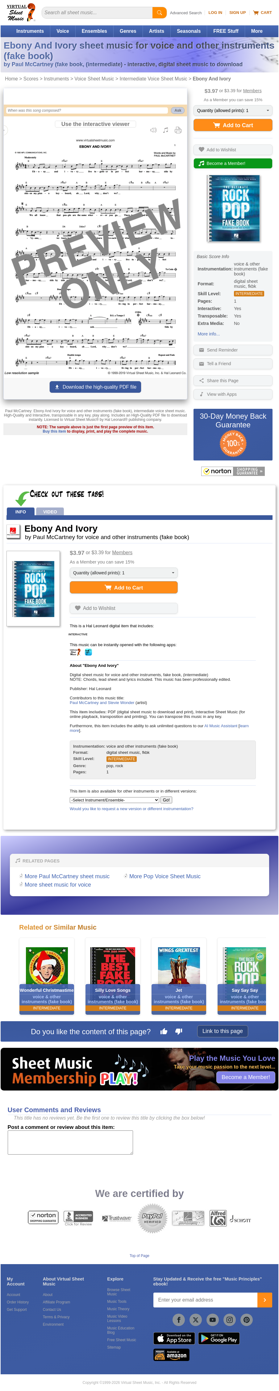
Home (11, 78)
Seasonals (189, 31)
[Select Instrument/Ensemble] (114, 800)
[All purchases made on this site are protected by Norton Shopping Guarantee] (233, 471)
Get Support (17, 1309)
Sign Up (237, 12)
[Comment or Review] (70, 1142)
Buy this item (54, 431)
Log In (215, 12)
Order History (18, 1302)
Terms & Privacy (56, 1317)
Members (252, 90)
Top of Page (139, 1256)
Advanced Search (186, 13)
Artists (156, 31)
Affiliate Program (56, 1302)
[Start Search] (159, 12)
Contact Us (52, 1309)
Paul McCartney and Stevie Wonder (102, 702)
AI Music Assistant (220, 726)
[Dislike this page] (179, 1032)
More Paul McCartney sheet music (67, 876)
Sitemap (114, 1347)
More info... (209, 333)
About (47, 1295)
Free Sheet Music (121, 1340)
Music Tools (116, 1301)
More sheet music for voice (58, 885)
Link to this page (222, 1031)
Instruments (30, 31)
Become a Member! (246, 1077)
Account (13, 1295)
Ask (177, 110)
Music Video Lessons (117, 1318)
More (257, 31)
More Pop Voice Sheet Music (165, 876)
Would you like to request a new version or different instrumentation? (132, 808)
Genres (128, 31)
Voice (62, 31)
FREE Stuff (225, 31)
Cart (262, 12)
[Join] (264, 1300)
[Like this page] (164, 1032)
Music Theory (118, 1309)
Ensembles (94, 31)
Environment (53, 1324)
